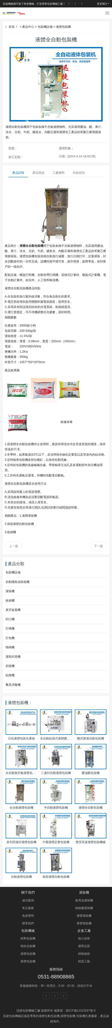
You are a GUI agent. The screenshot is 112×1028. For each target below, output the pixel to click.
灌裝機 (10, 591)
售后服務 (28, 908)
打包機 (10, 638)
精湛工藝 (84, 961)
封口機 (10, 619)
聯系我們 (28, 923)
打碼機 (10, 628)
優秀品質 (84, 946)
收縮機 (11, 532)
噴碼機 (10, 647)
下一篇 (98, 546)
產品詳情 (18, 172)
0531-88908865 (56, 977)
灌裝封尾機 (13, 656)
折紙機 (10, 666)
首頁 (10, 26)
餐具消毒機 (13, 684)
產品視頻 (38, 172)
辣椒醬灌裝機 (84, 908)
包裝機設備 (45, 26)
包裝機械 (28, 931)
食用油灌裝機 (84, 900)
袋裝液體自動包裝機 (20, 523)
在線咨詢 (79, 172)
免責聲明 (28, 915)
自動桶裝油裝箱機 (17, 581)
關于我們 (28, 892)
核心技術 (84, 938)
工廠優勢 (58, 172)
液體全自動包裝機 (17, 288)
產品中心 (28, 26)
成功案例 (28, 900)
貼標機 (10, 675)
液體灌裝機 (29, 515)
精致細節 (84, 953)
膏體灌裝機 (84, 923)
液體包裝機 (63, 26)
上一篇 (13, 546)
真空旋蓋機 (13, 609)
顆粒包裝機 (27, 946)
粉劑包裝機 (27, 938)
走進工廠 (84, 931)
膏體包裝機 (27, 961)
